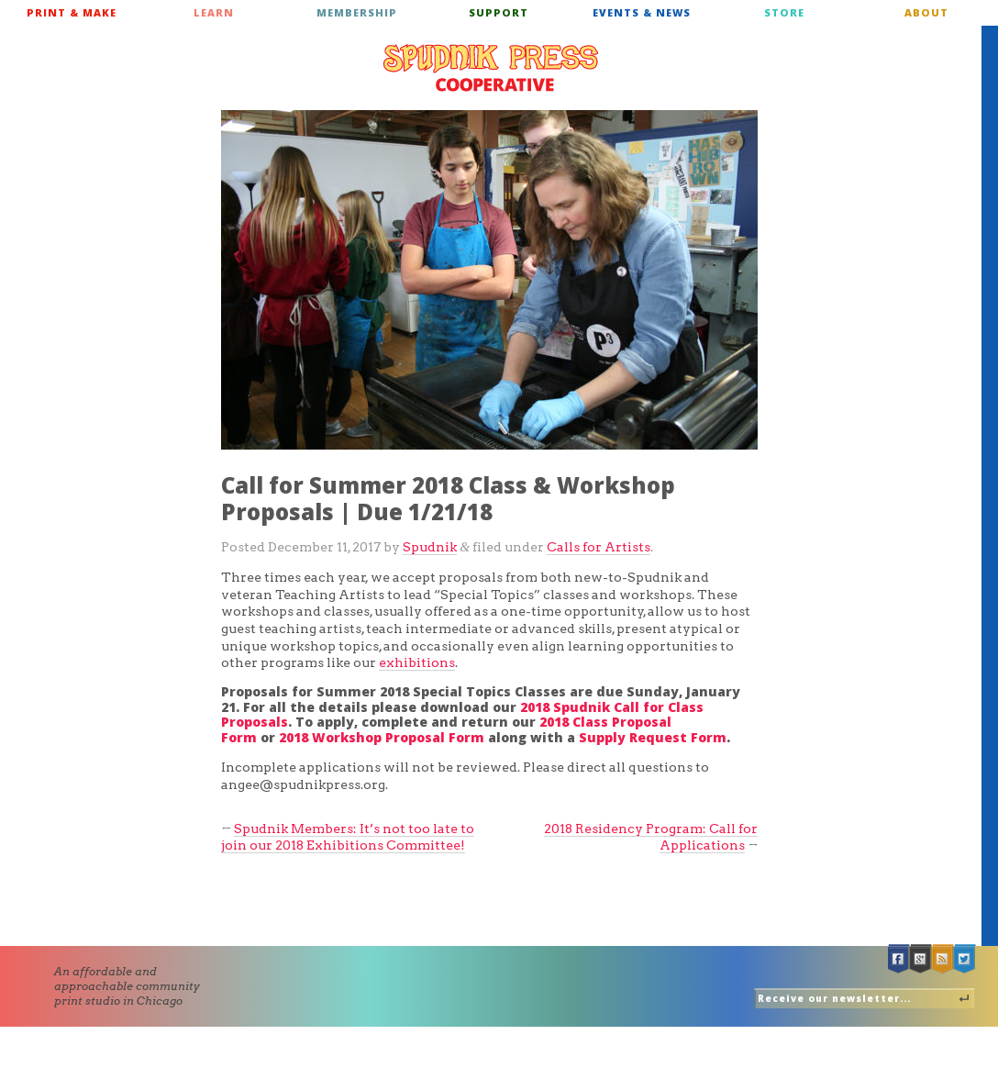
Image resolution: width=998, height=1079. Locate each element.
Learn (214, 12)
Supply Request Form (652, 737)
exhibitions (417, 662)
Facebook (899, 959)
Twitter (965, 959)
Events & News (642, 12)
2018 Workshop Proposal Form (381, 737)
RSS (943, 959)
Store (784, 12)
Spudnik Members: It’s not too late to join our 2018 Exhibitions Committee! (347, 837)
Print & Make (71, 12)
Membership (356, 12)
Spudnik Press (490, 68)
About (926, 12)
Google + (921, 959)
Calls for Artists (598, 547)
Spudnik (430, 547)
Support (498, 12)
